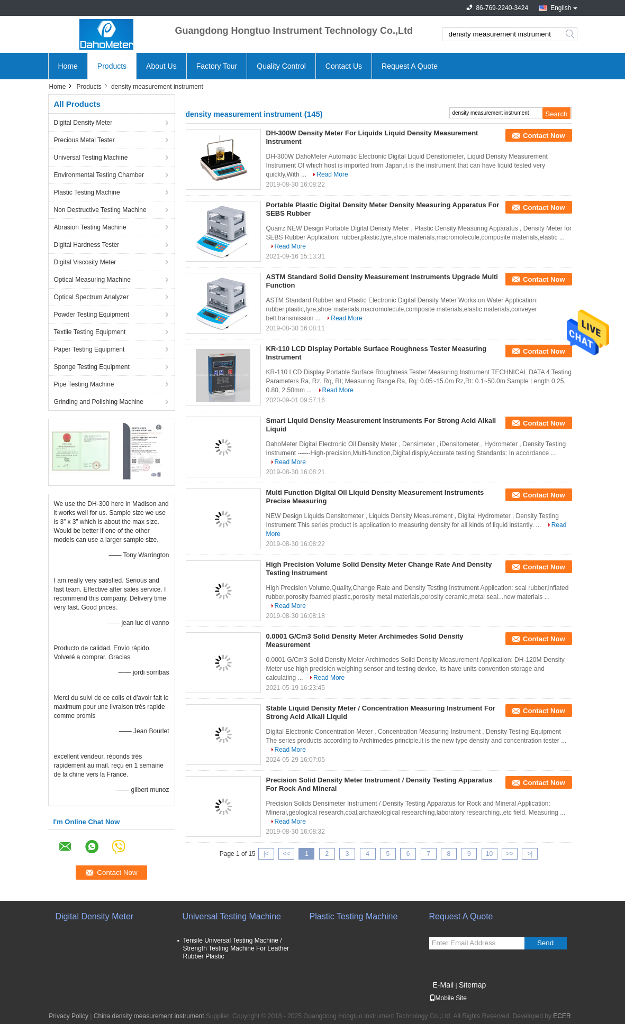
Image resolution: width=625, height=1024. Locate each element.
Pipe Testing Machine (84, 384)
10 (489, 853)
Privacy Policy (68, 1016)
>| (529, 853)
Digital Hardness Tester (87, 244)
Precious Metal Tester (84, 140)
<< (286, 853)
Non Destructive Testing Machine (100, 210)
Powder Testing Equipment (92, 314)
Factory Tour (217, 66)
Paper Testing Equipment (89, 349)
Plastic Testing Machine (87, 192)
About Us (161, 66)
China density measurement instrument (149, 1016)
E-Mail (443, 985)
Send (545, 943)
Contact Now (544, 136)
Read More (332, 174)
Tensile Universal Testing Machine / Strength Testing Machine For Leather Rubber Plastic (236, 948)
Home (68, 66)
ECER (561, 1016)
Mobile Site (448, 998)
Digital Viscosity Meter (85, 262)
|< (266, 853)
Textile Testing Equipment (90, 332)
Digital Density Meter (83, 122)
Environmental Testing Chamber (99, 175)
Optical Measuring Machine (92, 279)
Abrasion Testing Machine (90, 227)
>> (509, 853)
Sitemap (472, 985)
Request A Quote (410, 66)
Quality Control (281, 66)
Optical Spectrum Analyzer (91, 297)
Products (111, 66)
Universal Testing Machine (91, 157)
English (560, 8)
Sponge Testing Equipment (92, 367)
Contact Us (343, 66)
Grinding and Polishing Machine (98, 401)
